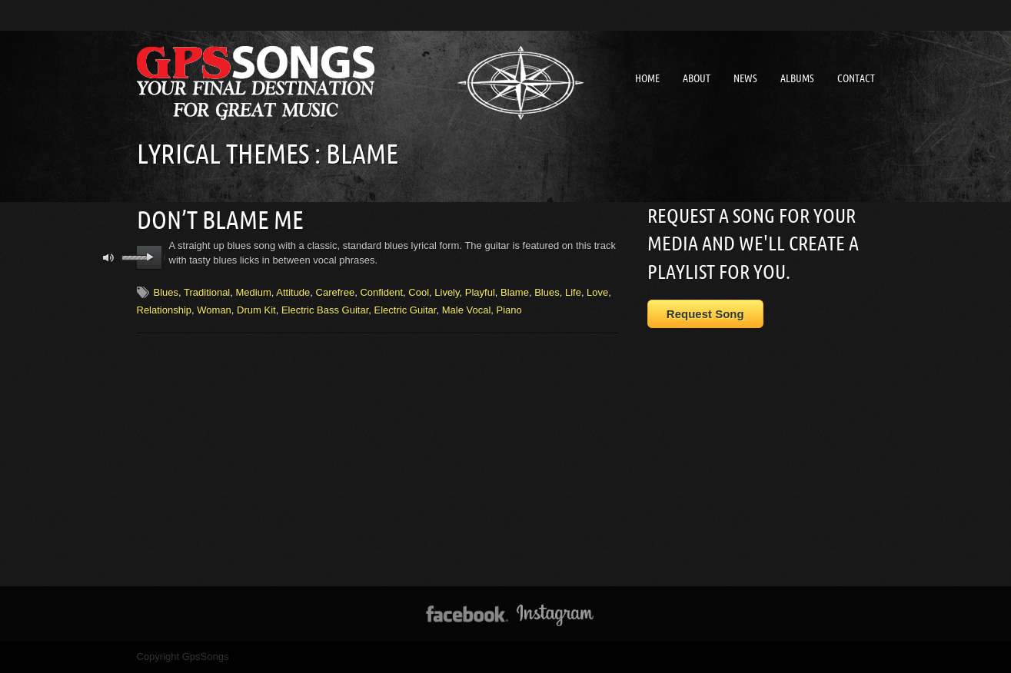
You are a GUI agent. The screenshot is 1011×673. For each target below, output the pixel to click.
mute (108, 257)
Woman (214, 309)
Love (597, 291)
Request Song (705, 313)
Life (573, 291)
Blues (166, 291)
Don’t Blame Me (220, 219)
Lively (446, 291)
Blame (515, 291)
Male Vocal (466, 309)
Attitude (293, 291)
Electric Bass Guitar (324, 309)
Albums (797, 78)
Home (647, 78)
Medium (253, 291)
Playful (480, 291)
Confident (381, 291)
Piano (509, 309)
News (745, 78)
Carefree (335, 291)
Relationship (164, 309)
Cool (418, 291)
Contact (856, 78)
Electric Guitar (405, 309)
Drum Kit (256, 309)
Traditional (207, 291)
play (149, 256)
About (696, 78)
